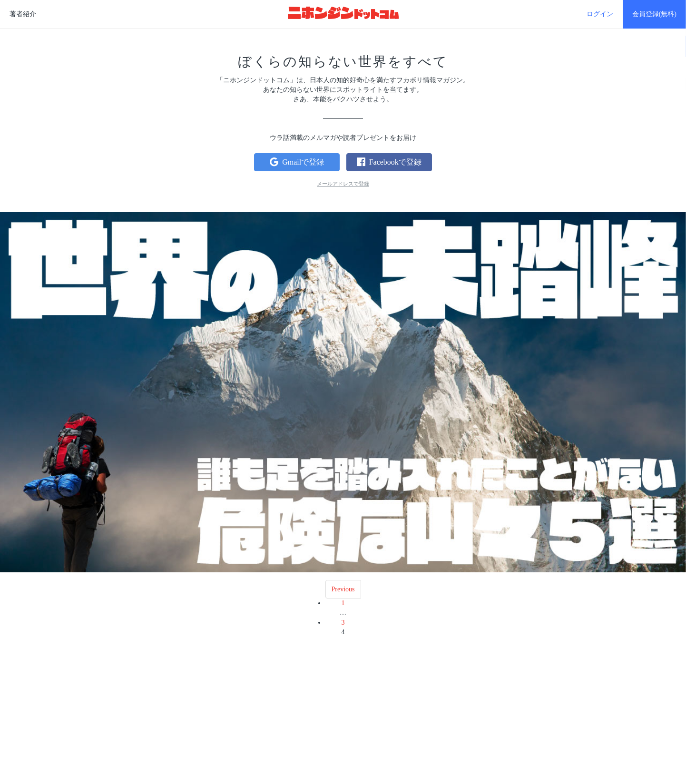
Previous (343, 589)
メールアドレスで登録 (343, 183)
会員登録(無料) (654, 14)
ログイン (600, 14)
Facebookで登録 (389, 162)
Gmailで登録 (297, 162)
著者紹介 (23, 14)
